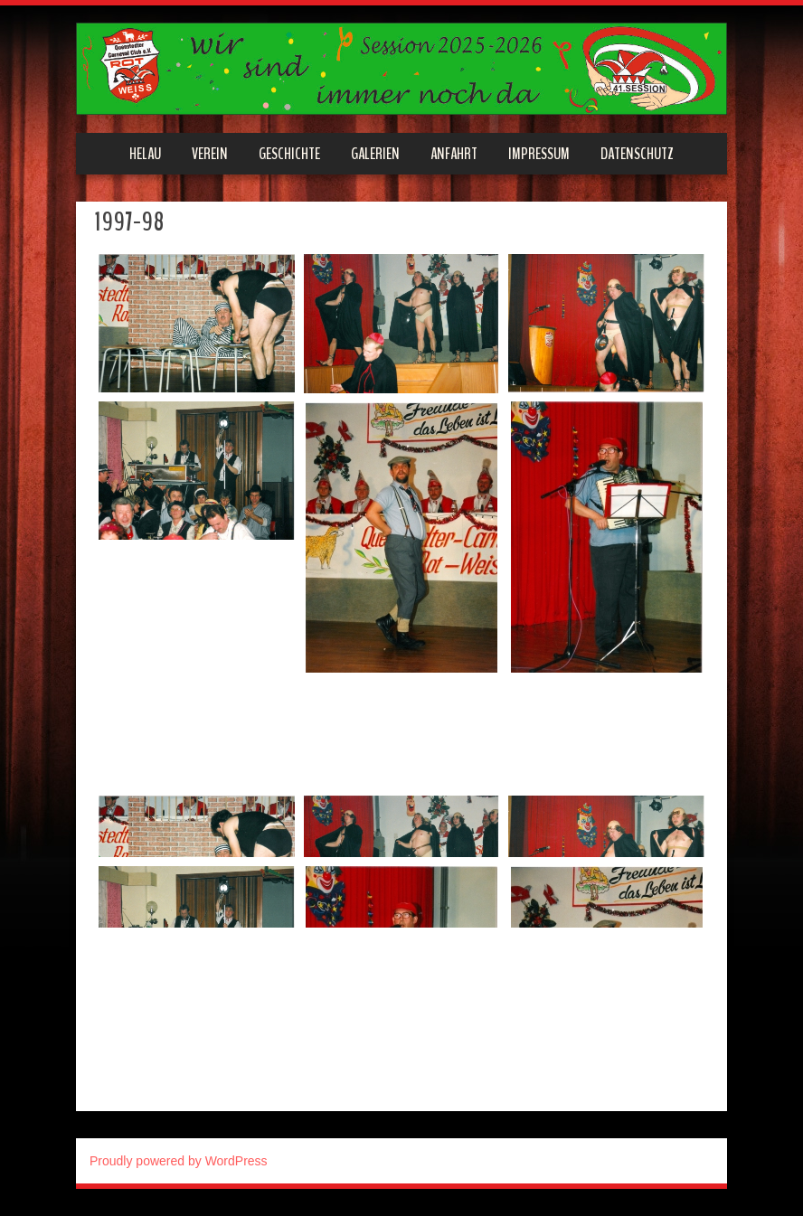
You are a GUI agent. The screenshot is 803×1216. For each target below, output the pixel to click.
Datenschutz (637, 154)
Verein (210, 154)
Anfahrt (453, 154)
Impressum (539, 154)
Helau (145, 154)
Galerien (375, 154)
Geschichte (289, 154)
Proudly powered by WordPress (179, 1161)
